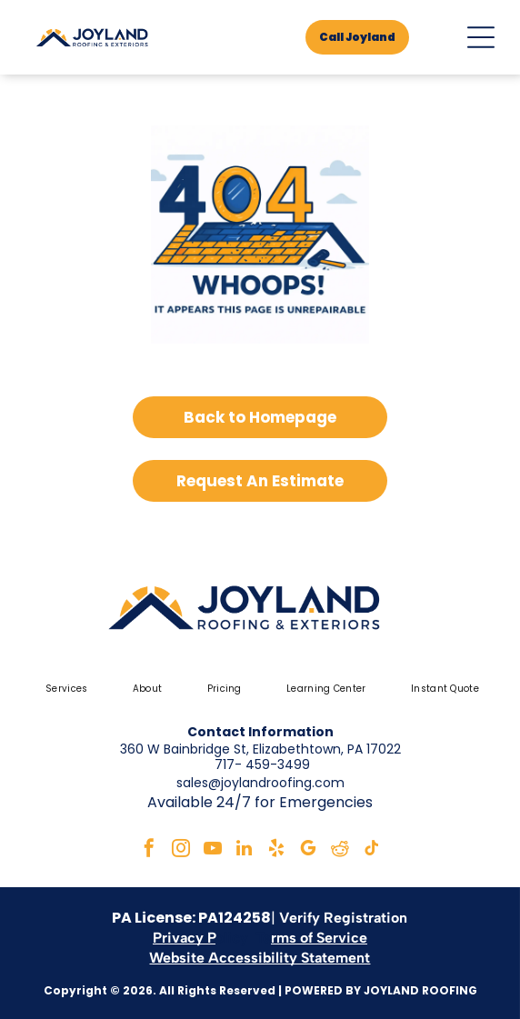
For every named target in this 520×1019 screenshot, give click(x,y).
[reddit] (340, 850)
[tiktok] (371, 850)
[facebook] (149, 850)
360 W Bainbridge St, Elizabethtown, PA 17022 (260, 749)
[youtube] (212, 850)
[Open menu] (481, 37)
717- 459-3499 (262, 764)
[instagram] (181, 850)
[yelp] (276, 850)
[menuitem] (64, 689)
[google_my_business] (308, 850)
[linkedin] (244, 850)
